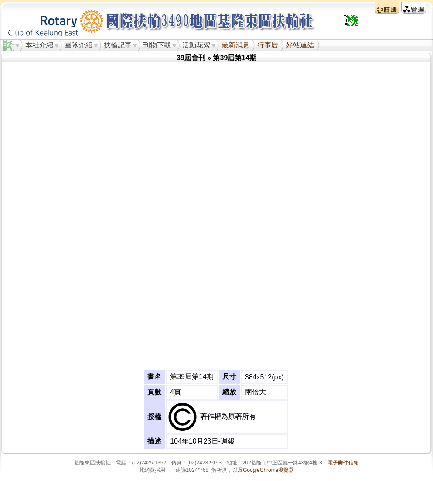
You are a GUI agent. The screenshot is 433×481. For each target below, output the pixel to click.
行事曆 (267, 45)
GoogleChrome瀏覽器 (268, 470)
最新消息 (235, 45)
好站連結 (300, 45)
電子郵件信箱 (343, 463)
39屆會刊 (191, 57)
